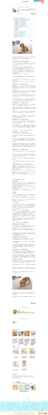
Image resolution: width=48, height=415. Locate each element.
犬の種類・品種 (32, 406)
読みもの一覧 (24, 404)
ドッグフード (19, 13)
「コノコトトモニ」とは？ (17, 405)
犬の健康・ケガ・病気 (25, 406)
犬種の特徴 (31, 407)
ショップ (15, 406)
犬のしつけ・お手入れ (25, 407)
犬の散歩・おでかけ (32, 405)
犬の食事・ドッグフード (25, 405)
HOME (15, 404)
